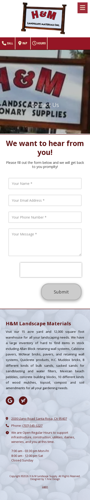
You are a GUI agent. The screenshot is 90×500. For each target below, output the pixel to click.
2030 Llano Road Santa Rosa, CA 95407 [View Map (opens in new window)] (39, 418)
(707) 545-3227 (32, 425)
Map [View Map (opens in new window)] (22, 43)
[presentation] (51, 270)
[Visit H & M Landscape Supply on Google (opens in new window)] (10, 400)
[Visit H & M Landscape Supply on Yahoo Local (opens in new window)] (23, 400)
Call (7, 43)
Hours (39, 43)
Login (45, 486)
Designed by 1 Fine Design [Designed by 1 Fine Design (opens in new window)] (45, 479)
